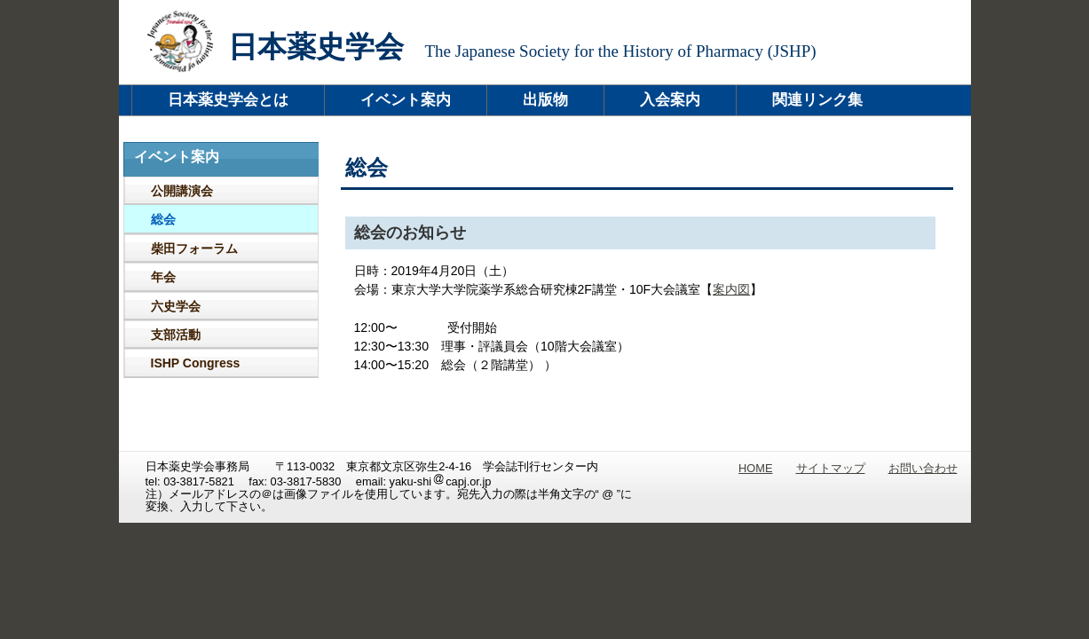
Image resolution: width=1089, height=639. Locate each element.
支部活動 (176, 334)
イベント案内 (405, 99)
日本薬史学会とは (228, 99)
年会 (163, 277)
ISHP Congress (196, 363)
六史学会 (176, 306)
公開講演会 (182, 191)
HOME (755, 468)
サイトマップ (830, 468)
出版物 (545, 99)
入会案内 (670, 99)
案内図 (731, 289)
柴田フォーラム (194, 248)
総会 (163, 219)
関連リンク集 (817, 99)
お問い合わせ (923, 468)
